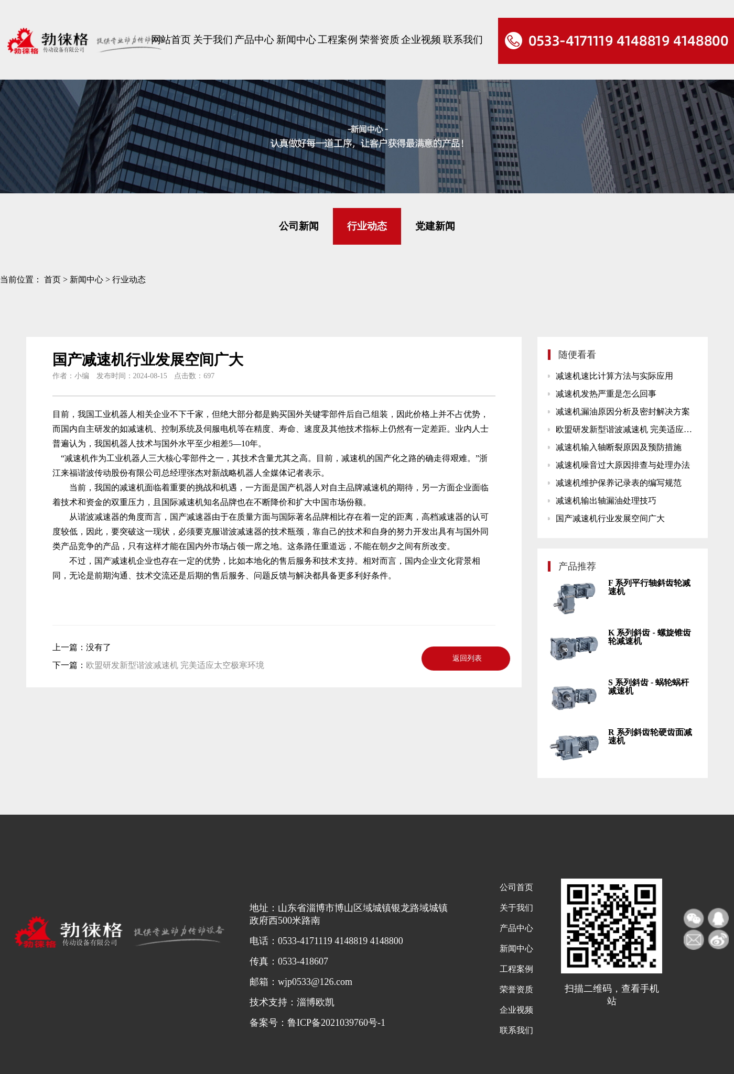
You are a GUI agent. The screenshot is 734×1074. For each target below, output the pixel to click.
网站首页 (171, 39)
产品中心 (254, 39)
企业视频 (421, 39)
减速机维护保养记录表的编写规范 (619, 482)
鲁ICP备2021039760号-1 (336, 1022)
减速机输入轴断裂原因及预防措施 (619, 447)
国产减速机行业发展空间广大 (610, 518)
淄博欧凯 (315, 1002)
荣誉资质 (380, 39)
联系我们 (463, 39)
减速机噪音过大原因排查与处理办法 (623, 465)
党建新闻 (435, 226)
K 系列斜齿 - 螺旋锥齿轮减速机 (649, 636)
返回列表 (467, 658)
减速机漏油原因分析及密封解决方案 (623, 411)
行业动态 (367, 226)
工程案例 (338, 39)
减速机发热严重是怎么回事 (606, 393)
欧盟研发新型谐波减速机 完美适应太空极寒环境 (175, 665)
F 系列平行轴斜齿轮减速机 (649, 587)
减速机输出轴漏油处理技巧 (606, 500)
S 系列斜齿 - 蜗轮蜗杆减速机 (648, 686)
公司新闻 (299, 226)
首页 (52, 279)
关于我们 (213, 39)
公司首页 (516, 887)
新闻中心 (296, 39)
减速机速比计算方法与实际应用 (614, 375)
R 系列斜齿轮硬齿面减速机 (650, 736)
